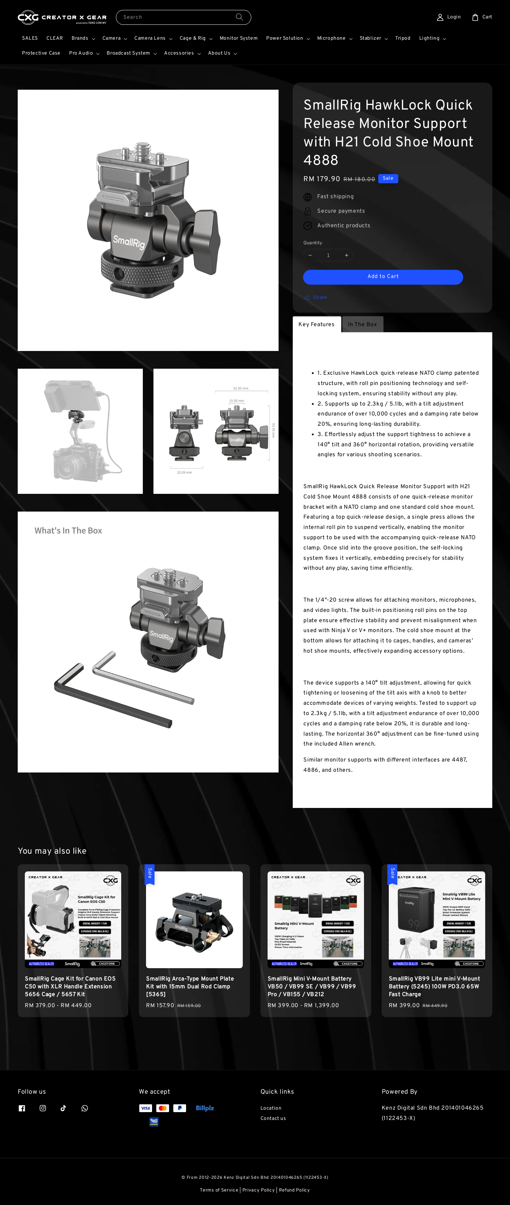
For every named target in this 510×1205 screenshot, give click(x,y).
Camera (111, 38)
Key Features (316, 324)
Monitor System (239, 38)
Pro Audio (81, 53)
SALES (30, 38)
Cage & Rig (193, 38)
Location (271, 1108)
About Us (219, 53)
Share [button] (315, 298)
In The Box (362, 324)
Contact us (273, 1119)
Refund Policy (294, 1190)
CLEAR (54, 38)
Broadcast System (128, 53)
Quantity (312, 243)
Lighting (429, 38)
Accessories (179, 53)
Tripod (403, 38)
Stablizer (370, 38)
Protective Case (41, 53)
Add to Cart (383, 276)
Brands (80, 38)
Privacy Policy (258, 1190)
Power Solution (284, 38)
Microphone (331, 38)
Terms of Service (219, 1190)
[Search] (239, 17)
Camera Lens (150, 38)
